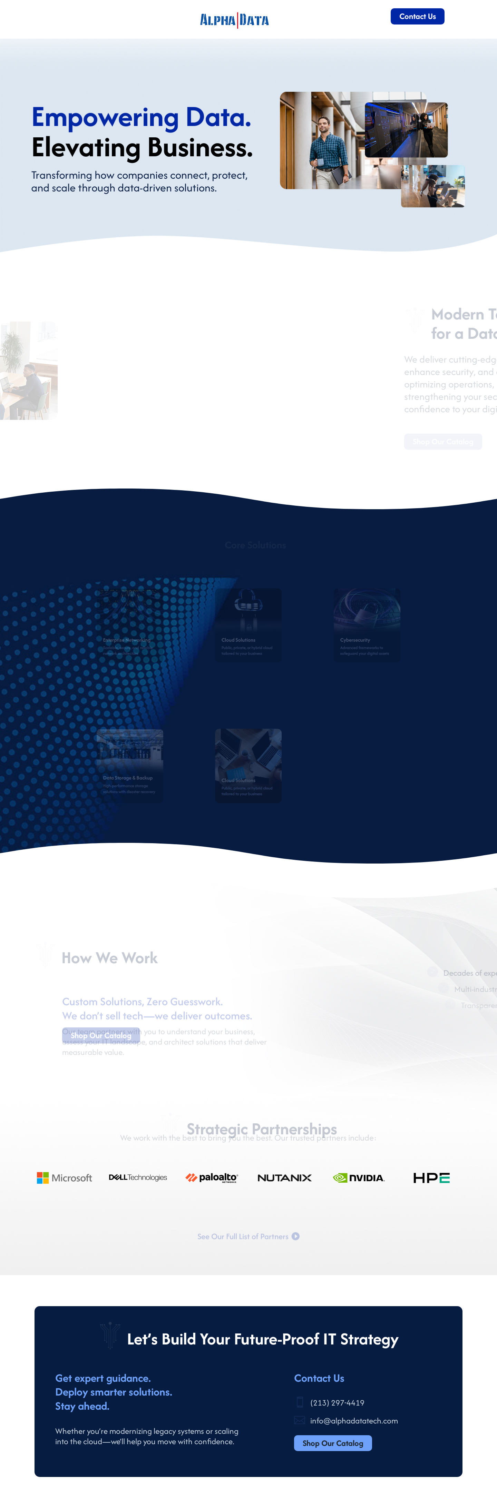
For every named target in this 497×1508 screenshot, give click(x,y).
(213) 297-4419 (337, 1402)
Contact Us (417, 16)
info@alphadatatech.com (354, 1420)
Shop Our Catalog (333, 1443)
